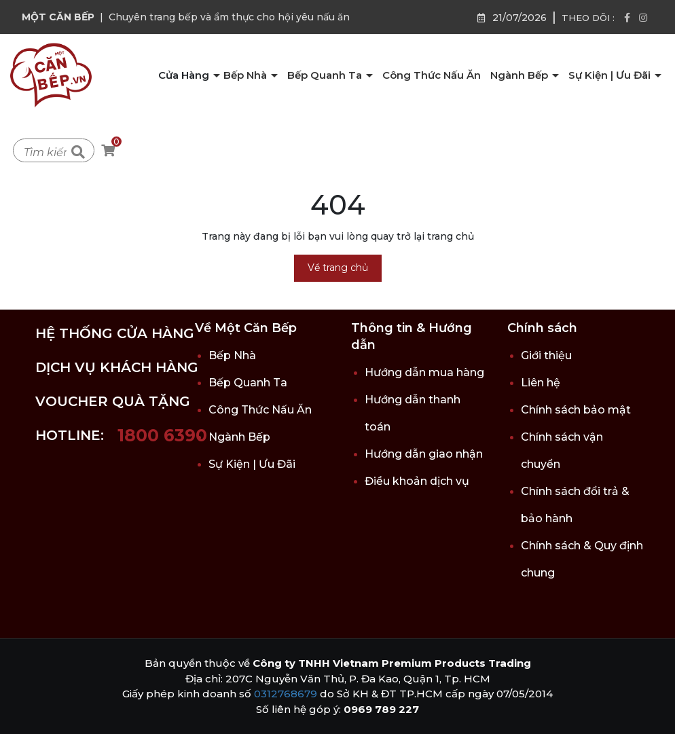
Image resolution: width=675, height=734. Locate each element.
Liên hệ (540, 382)
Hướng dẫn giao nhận (424, 453)
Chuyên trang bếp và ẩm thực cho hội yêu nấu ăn (229, 17)
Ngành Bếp (520, 75)
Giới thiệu (546, 355)
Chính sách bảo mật (576, 409)
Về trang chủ (338, 267)
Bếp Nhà (246, 75)
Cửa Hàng (185, 75)
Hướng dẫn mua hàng (424, 372)
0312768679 (285, 693)
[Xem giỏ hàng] (108, 151)
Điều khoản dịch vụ (417, 481)
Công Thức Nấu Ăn (431, 75)
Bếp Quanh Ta (326, 75)
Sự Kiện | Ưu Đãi (610, 75)
